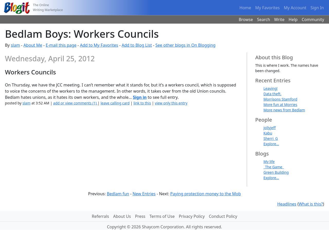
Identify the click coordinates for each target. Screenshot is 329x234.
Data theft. (272, 93)
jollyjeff (269, 127)
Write (279, 19)
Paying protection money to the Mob (205, 194)
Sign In (317, 8)
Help (293, 19)
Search (263, 19)
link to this (142, 103)
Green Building (276, 172)
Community (313, 19)
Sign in (140, 97)
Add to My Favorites (99, 45)
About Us (122, 216)
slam (15, 45)
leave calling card (115, 103)
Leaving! (270, 88)
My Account (295, 8)
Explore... (271, 143)
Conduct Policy (223, 216)
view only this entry (171, 103)
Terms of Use (162, 216)
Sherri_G (270, 138)
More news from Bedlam (284, 110)
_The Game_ (273, 166)
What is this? (311, 204)
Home (245, 8)
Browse (246, 19)
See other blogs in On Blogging (186, 45)
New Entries (144, 194)
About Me (32, 45)
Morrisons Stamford (280, 99)
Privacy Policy (192, 216)
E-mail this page (61, 45)
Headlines (286, 204)
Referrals (100, 216)
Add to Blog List (137, 45)
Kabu (267, 133)
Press (140, 216)
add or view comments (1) (75, 103)
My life (269, 161)
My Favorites (267, 8)
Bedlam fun (118, 194)
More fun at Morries (280, 104)
